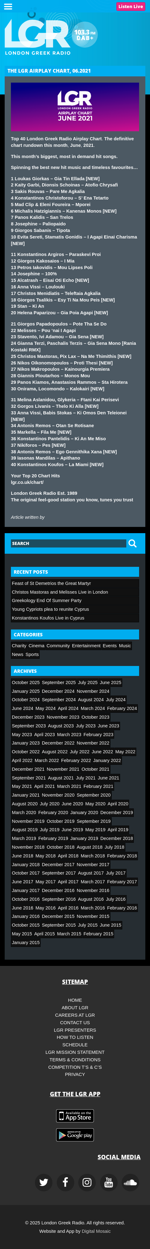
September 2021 (29, 777)
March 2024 (93, 708)
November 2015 (93, 916)
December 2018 (116, 838)
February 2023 (99, 734)
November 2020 (58, 795)
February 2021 (99, 786)
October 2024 (26, 699)
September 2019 (94, 821)
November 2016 (93, 890)
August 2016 (91, 899)
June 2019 (72, 829)
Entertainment (86, 645)
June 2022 (102, 751)
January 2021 (26, 795)
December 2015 (58, 916)
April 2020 (118, 803)
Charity (19, 645)
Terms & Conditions (75, 1059)
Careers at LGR (75, 1015)
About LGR (75, 1007)
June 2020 (72, 803)
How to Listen (75, 1037)
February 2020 (53, 812)
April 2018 (68, 855)
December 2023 (28, 717)
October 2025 (26, 682)
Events (110, 645)
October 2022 (26, 751)
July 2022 (80, 751)
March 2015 (69, 933)
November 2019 (28, 821)
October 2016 (26, 899)
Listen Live (131, 6)
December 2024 (58, 691)
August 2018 (90, 847)
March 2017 (93, 881)
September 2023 (29, 725)
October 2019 (61, 821)
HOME (75, 1000)
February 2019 (53, 838)
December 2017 (58, 864)
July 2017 (116, 872)
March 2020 (24, 812)
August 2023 (61, 725)
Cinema (37, 645)
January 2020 (84, 812)
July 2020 (50, 803)
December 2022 (58, 742)
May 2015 (22, 933)
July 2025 (88, 682)
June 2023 (108, 725)
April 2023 (44, 734)
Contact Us (75, 1022)
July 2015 (88, 925)
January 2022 (107, 760)
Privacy (75, 1074)
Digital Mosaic (96, 1231)
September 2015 (59, 925)
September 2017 (59, 872)
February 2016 (122, 907)
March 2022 (47, 760)
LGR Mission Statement (75, 1052)
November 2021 (63, 769)
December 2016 (58, 890)
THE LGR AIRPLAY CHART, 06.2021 (49, 70)
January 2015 (26, 942)
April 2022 (22, 760)
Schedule (75, 1044)
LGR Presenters (75, 1030)
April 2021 (44, 786)
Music (125, 645)
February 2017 (122, 881)
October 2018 (61, 847)
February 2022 (76, 760)
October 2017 (26, 872)
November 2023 (63, 717)
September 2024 (59, 699)
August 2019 (25, 829)
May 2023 (22, 734)
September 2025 (59, 682)
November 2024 (93, 691)
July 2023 (86, 725)
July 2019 (50, 829)
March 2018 (93, 855)
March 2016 (93, 907)
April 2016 (68, 907)
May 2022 (125, 751)
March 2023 (69, 734)
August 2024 (91, 699)
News (17, 654)
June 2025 (110, 682)
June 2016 (22, 907)
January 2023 (26, 742)
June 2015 (110, 925)
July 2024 (116, 699)
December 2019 (116, 812)
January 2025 (26, 691)
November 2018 (28, 847)
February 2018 (122, 855)
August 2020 (25, 803)
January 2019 (84, 838)
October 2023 (95, 717)
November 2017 (93, 864)
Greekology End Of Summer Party (46, 600)
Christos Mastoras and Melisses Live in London (60, 592)
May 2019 (95, 829)
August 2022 (55, 751)
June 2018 (22, 855)
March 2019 (24, 838)
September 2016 (59, 899)
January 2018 (26, 864)
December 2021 (28, 769)
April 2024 (68, 708)
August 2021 (61, 777)
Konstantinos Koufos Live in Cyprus (48, 617)
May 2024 (46, 708)
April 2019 (118, 829)
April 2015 (44, 933)
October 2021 (95, 769)
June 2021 (108, 777)
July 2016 (116, 899)
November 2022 (93, 742)
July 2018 (114, 847)
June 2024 (22, 708)
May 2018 (46, 855)
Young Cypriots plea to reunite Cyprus (50, 609)
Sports (32, 654)
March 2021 (69, 786)
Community (58, 645)
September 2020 (94, 795)
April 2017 (68, 881)
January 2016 (26, 916)
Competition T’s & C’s (75, 1067)
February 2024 (122, 708)
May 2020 (95, 803)
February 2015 (99, 933)
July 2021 (86, 777)
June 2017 (22, 881)
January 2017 (26, 890)
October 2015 (26, 925)
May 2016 (46, 907)
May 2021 (22, 786)
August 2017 (91, 872)
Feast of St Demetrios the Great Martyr (51, 583)
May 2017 (46, 881)
